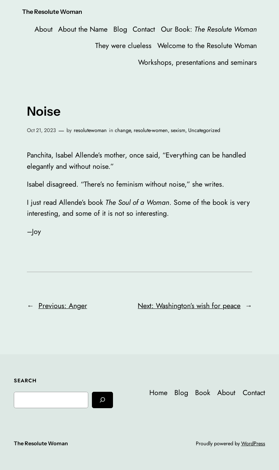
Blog (120, 29)
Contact (144, 29)
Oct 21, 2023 (41, 130)
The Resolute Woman (52, 11)
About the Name (83, 29)
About (44, 29)
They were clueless (123, 45)
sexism (178, 130)
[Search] (102, 400)
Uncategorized (204, 130)
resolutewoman (90, 130)
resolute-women (151, 130)
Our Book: (209, 29)
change (123, 130)
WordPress (253, 443)
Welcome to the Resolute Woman (207, 45)
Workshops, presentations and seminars (197, 62)
